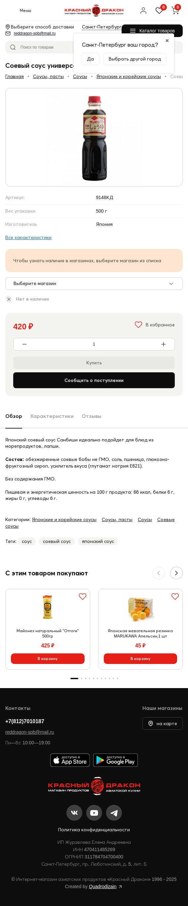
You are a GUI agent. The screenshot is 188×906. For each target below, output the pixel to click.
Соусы (80, 76)
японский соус (98, 541)
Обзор (13, 416)
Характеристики (52, 416)
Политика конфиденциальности (94, 830)
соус (27, 541)
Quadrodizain (102, 886)
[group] (94, 137)
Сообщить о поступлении (94, 380)
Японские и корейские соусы (128, 76)
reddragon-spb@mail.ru (29, 732)
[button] (176, 573)
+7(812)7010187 (24, 721)
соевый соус (57, 541)
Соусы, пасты (48, 76)
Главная (14, 76)
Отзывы (91, 416)
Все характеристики (28, 237)
